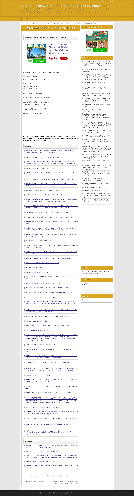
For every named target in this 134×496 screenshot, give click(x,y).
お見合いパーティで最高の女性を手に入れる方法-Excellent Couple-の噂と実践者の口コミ (49, 258)
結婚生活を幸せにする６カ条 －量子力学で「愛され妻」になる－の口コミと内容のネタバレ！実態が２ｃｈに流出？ (97, 173)
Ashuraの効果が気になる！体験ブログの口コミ (38, 330)
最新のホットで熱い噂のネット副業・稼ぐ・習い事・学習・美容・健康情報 (49, 476)
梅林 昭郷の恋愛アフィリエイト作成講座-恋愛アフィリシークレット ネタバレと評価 (48, 392)
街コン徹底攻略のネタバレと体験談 (35, 267)
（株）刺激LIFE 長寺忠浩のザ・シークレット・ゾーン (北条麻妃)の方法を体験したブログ (50, 212)
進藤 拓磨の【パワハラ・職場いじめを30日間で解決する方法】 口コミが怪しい (47, 316)
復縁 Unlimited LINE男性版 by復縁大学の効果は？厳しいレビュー (43, 283)
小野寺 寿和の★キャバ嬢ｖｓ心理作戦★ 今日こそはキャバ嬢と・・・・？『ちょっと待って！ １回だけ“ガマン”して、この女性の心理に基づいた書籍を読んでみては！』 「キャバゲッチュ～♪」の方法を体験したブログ (52, 432)
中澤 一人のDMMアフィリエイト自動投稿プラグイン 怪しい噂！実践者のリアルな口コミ (50, 325)
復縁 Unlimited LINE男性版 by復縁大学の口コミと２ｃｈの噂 (42, 263)
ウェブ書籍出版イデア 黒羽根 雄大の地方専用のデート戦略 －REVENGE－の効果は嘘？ (50, 292)
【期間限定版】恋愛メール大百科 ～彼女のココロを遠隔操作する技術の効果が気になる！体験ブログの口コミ (97, 100)
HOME (27, 18)
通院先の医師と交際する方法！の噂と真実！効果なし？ (40, 345)
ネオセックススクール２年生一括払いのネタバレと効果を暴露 (42, 407)
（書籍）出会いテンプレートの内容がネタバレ (38, 375)
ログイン (85, 300)
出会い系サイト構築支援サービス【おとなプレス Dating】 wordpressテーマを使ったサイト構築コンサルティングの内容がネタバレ (97, 167)
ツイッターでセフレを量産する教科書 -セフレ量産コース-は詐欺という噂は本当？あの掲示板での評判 (96, 195)
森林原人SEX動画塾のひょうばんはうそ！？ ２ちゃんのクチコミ (43, 168)
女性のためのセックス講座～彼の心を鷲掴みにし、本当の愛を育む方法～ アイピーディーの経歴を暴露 (97, 141)
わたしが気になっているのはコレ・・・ (34, 93)
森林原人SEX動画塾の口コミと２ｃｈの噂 (37, 272)
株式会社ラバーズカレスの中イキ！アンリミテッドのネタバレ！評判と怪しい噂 (47, 195)
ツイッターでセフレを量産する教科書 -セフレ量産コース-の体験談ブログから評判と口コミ (50, 217)
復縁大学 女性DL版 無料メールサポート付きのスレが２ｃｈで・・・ (45, 297)
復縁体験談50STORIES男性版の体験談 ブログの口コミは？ (42, 190)
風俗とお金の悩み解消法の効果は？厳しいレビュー (39, 321)
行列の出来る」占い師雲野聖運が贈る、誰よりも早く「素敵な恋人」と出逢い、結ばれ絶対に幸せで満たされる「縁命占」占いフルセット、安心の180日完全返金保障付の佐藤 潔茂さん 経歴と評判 (52, 303)
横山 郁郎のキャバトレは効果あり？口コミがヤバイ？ (41, 241)
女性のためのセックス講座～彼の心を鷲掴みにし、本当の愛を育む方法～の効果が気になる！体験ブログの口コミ (97, 88)
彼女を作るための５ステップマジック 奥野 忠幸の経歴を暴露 (42, 157)
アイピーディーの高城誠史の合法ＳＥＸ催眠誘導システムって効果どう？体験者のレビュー (50, 288)
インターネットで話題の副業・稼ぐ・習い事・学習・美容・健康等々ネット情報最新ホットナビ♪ (65, 6)
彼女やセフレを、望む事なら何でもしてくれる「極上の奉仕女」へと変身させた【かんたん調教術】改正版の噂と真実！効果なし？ (97, 156)
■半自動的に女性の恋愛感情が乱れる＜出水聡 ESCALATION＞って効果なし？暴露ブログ (50, 179)
